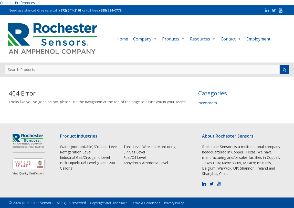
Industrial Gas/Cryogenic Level (85, 157)
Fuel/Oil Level (134, 157)
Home (122, 39)
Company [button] (145, 39)
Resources (203, 39)
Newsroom (207, 102)
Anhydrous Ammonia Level (145, 162)
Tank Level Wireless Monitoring (149, 146)
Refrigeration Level (75, 152)
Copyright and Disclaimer (108, 203)
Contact (231, 39)
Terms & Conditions (145, 203)
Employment (258, 39)
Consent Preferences (17, 2)
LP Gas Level (134, 152)
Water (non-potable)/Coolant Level (89, 146)
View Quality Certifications (29, 173)
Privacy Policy (174, 203)
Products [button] (173, 39)
